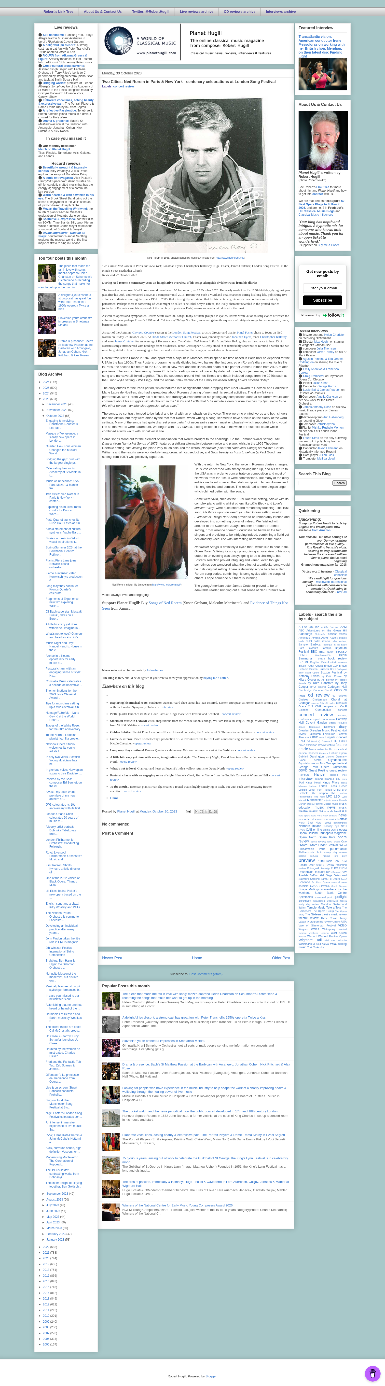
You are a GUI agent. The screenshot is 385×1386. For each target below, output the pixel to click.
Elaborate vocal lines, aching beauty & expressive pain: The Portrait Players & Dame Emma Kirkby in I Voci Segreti (203, 1135)
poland (302, 855)
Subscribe (322, 300)
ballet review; (339, 641)
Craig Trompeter (313, 376)
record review (133, 791)
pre (336, 855)
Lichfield (303, 793)
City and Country (143, 332)
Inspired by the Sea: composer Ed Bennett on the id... (64, 782)
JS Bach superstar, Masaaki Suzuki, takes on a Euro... (64, 615)
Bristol (325, 662)
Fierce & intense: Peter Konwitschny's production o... (64, 577)
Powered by (322, 315)
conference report (309, 719)
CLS (310, 706)
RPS (328, 871)
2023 (46, 399)
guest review (338, 770)
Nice (314, 819)
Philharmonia (306, 852)
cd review (319, 695)
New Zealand (330, 815)
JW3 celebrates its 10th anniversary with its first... (64, 806)
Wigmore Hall (310, 940)
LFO (344, 789)
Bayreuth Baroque (319, 647)
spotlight (340, 897)
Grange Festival (336, 763)
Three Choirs (329, 918)
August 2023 (55, 1199)
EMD (315, 737)
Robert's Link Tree (58, 12)
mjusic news (331, 800)
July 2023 (53, 1205)
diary (343, 726)
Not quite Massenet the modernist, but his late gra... (62, 977)
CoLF (343, 706)
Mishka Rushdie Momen (328, 427)
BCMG (302, 655)
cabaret (322, 687)
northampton (340, 822)
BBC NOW (326, 651)
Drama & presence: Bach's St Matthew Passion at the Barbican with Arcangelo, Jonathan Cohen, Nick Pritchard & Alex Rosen (75, 348)
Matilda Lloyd (326, 458)
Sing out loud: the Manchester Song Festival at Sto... (59, 1104)
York (309, 947)
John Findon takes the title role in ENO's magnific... (63, 940)
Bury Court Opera (309, 672)
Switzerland (340, 904)
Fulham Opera (338, 753)
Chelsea (303, 699)
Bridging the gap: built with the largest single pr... (63, 461)
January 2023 (55, 1239)
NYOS (302, 829)
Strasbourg (319, 900)
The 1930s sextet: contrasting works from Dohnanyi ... (62, 1173)
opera (343, 829)
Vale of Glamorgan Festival (317, 925)
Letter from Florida (320, 789)
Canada (318, 690)
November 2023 (57, 410)
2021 (46, 1252)
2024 (46, 393)
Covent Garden (316, 722)
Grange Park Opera (314, 767)
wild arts (330, 940)
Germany (341, 756)
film (326, 749)
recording (341, 864)
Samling (315, 878)
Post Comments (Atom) (205, 974)
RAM (336, 860)
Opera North (307, 837)
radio (329, 860)
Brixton (313, 669)
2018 (46, 1270)
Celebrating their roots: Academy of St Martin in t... (63, 472)
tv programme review (319, 921)
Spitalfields (306, 897)
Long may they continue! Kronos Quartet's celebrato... (62, 589)
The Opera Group (323, 911)
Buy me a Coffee (329, 245)
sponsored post (323, 897)
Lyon (344, 796)
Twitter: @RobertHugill (150, 12)
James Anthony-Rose (317, 407)
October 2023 (55, 416)
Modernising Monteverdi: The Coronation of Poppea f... (62, 1161)
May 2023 (53, 1216)
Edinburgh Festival (335, 733)
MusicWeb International (331, 582)
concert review (123, 86)
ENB (321, 737)
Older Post (281, 958)
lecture (312, 786)
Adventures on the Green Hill (326, 630)
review (302, 868)
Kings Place (331, 782)
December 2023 (57, 404)
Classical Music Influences (316, 214)
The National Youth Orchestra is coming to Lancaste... (62, 916)
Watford (343, 929)
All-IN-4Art (320, 634)
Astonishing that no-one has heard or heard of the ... (64, 1006)
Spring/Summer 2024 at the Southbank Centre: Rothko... (64, 551)
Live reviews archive (196, 12)
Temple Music (316, 907)
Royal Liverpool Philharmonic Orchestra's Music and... (64, 856)
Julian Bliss (326, 455)
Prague (326, 855)
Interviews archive (281, 12)
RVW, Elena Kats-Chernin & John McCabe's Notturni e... (64, 1139)
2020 (46, 1258)
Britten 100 (331, 665)
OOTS (334, 829)
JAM (301, 782)
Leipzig (303, 789)
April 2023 (53, 1222)
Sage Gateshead (336, 875)
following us (155, 670)
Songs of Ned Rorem (165, 603)
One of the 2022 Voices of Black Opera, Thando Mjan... (63, 881)
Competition (323, 710)
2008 (46, 1327)
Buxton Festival (331, 672)
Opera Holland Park (312, 833)
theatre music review (334, 914)
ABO (301, 630)
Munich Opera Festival (311, 803)
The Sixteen (313, 914)
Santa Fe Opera (330, 878)
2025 (46, 388)
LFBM (337, 789)
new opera (304, 815)
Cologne (303, 709)
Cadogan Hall (337, 686)
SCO (344, 878)
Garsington (317, 756)
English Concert (336, 737)
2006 (46, 1339)
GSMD (303, 770)
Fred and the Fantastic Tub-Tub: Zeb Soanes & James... (64, 1065)
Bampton (304, 644)
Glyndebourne (337, 760)
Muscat (327, 803)
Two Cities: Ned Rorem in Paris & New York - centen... (62, 497)
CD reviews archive (239, 12)
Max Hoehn (321, 341)
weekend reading (319, 933)
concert (342, 709)
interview (168, 707)
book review (337, 658)
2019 (46, 1264)
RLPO (334, 868)
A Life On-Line (309, 627)
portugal (314, 855)
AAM (343, 627)
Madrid (302, 800)
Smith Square (339, 886)
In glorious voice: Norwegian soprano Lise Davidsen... (64, 771)
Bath (301, 647)
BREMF (304, 662)
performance (338, 849)
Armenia (316, 637)
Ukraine (336, 921)
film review (335, 749)
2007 (46, 1333)
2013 (46, 1298)
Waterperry (328, 929)
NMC (320, 819)
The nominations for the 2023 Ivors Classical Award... (61, 694)
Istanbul (329, 778)
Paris (322, 848)
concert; (342, 715)
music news (325, 807)
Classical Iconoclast (340, 573)
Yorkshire (318, 947)
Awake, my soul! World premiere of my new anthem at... (61, 795)
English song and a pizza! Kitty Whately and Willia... (64, 905)
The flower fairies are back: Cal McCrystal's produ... (63, 1028)
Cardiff (328, 690)
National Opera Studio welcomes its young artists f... (60, 747)
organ (337, 841)
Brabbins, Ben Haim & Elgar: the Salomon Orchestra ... (60, 964)
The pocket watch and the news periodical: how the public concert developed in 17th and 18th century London (199, 1111)
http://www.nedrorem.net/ (230, 257)
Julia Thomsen (326, 348)
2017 (46, 1275)
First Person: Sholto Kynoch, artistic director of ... (63, 869)
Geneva (330, 756)
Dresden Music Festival (325, 730)
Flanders (313, 753)
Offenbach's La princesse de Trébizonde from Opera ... (62, 1078)
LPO (329, 796)
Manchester (315, 800)
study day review (309, 904)
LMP (333, 793)
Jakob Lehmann (327, 448)
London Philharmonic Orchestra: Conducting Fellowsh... (62, 843)
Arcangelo (305, 637)
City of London (327, 703)
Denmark (329, 726)
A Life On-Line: (330, 627)
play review (339, 852)
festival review (316, 749)
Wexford (312, 936)
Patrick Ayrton (326, 424)
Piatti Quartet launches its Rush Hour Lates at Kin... (64, 521)
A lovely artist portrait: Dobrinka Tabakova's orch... (61, 830)
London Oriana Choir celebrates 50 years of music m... (62, 817)
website (303, 933)
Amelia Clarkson (327, 396)
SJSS (313, 886)
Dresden (304, 730)
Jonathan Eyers (241, 337)
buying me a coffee (216, 678)
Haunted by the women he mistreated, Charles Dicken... (63, 1052)
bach (301, 641)
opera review (143, 743)
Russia (336, 872)
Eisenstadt (305, 737)
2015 (46, 1287)
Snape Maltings (309, 889)
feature (331, 744)
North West (323, 822)
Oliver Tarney (325, 352)
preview (307, 860)
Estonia (326, 741)
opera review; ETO (321, 841)
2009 (46, 1321)
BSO (333, 669)
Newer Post (112, 958)
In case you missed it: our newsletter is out (62, 997)
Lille (313, 793)
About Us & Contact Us (103, 12)
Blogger (211, 1376)
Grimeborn (340, 767)
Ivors (344, 779)
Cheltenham (320, 699)
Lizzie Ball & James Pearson (321, 390)
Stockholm (305, 900)
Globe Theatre (310, 759)
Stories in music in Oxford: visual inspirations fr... (63, 540)
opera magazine (336, 833)
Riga (327, 868)
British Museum (338, 662)
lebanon (303, 786)
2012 (46, 1304)
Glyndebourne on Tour (312, 763)
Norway (328, 826)
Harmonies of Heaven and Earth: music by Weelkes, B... (64, 1017)
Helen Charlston (334, 334)
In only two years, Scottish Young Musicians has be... (63, 760)
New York (316, 815)
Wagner (303, 929)
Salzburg (304, 878)
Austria (334, 637)
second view (339, 882)
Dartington (314, 727)
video (342, 925)
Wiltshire (342, 940)
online (326, 829)
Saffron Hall (317, 875)
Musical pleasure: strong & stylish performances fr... (63, 988)
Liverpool (322, 793)
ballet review (322, 641)
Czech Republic (338, 722)
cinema (315, 703)
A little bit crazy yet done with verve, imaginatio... (63, 626)
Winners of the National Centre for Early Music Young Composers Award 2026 (177, 1205)
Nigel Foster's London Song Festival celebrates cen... (64, 1114)
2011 (46, 1310)
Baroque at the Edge (335, 644)
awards (343, 637)
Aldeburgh (305, 634)
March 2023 (54, 1228)
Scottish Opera (321, 882)
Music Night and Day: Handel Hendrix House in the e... (64, 646)
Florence (323, 753)
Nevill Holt (340, 811)
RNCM (343, 868)
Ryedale (303, 875)
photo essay (323, 852)
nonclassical (330, 819)
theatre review (308, 918)
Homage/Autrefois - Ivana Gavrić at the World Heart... (62, 716)
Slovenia (324, 885)
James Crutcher (125, 341)
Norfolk (342, 819)
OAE (309, 829)
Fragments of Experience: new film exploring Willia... (62, 602)
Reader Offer (307, 864)
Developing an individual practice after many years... (62, 929)
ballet (308, 641)
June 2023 (53, 1211)
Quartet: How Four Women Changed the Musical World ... (63, 450)
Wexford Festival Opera (332, 936)
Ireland (319, 778)
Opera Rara (326, 837)
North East (306, 822)
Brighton (315, 662)
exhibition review (316, 744)
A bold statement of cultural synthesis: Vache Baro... (63, 530)
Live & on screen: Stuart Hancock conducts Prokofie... (61, 1091)
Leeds (323, 786)
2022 (46, 1247)
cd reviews (339, 695)
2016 (46, 1281)
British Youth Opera (311, 665)
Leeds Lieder (338, 785)
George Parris (326, 386)
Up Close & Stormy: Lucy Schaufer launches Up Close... (62, 1040)
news (342, 815)
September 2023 (57, 1193)
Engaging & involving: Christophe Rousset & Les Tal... (62, 424)
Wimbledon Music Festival (314, 943)
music (335, 803)
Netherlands (326, 811)
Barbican (316, 644)
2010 (46, 1315)
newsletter (305, 819)
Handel (319, 774)
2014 (46, 1293)
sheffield (303, 885)
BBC (314, 651)
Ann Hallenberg (333, 417)
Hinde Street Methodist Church (171, 337)
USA (344, 921)
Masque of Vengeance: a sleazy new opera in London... (62, 437)
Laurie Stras (310, 438)
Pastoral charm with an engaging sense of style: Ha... (63, 672)
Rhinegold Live (315, 868)
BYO (313, 686)
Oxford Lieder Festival (323, 845)
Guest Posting (318, 770)
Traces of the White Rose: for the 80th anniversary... (64, 727)
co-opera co (330, 706)
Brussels (324, 669)
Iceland (334, 774)
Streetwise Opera (337, 900)
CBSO (338, 690)
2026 (46, 382)
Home (114, 798)
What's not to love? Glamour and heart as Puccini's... (64, 635)
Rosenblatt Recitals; (312, 872)
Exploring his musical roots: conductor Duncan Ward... (64, 510)
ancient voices (337, 633)
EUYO (302, 745)
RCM (344, 860)
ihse (344, 774)
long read (319, 796)
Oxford (303, 845)
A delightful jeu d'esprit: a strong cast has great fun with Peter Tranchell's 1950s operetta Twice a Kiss (194, 1017)
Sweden (326, 904)
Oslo (344, 841)
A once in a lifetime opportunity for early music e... (60, 659)
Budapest (342, 669)
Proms (320, 861)
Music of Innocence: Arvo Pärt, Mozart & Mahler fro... (62, 484)
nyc (337, 826)
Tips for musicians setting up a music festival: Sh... (63, 705)
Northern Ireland (310, 826)
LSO (337, 796)
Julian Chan (320, 383)
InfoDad (341, 592)
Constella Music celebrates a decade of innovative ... (64, 683)
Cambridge (305, 690)
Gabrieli (303, 756)
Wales (315, 929)
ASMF (325, 637)
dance (302, 727)
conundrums (327, 719)
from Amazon (321, 530)
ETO (334, 741)
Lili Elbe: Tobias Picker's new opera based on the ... (63, 894)
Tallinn (302, 907)
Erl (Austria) (313, 741)
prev (344, 855)
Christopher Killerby (273, 337)
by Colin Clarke (331, 676)
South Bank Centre (331, 893)
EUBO (343, 741)
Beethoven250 (322, 655)
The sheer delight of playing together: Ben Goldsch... (64, 1184)
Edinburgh (315, 733)
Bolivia (321, 658)
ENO (302, 741)
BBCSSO (341, 651)
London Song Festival (186, 332)
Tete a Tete (333, 907)
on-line (317, 829)
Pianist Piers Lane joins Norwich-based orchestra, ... (61, 564)
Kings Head (313, 782)
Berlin (343, 655)
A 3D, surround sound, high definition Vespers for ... (63, 1149)
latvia (344, 782)
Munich (343, 800)
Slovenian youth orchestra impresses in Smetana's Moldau (163, 1041)
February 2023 (56, 1234)
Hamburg (304, 774)
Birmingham (306, 658)
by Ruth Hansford (320, 683)
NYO (344, 826)
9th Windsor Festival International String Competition (60, 951)
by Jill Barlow (325, 679)
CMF (318, 706)
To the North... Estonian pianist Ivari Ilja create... (63, 736)
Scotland (304, 882)
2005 (46, 1344)
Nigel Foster (245, 332)
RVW (344, 871)
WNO (333, 944)
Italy (338, 779)
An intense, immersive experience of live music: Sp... (64, 1126)
